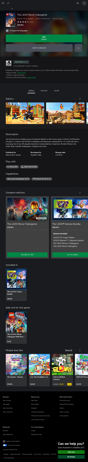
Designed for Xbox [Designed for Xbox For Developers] (36, 434)
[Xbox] (6, 8)
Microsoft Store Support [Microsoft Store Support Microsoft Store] (67, 404)
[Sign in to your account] (84, 3)
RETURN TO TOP (27, 255)
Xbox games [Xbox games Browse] (6, 404)
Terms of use (37, 454)
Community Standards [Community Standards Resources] (37, 412)
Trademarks (46, 454)
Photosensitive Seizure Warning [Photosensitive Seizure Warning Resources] (40, 415)
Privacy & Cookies (27, 454)
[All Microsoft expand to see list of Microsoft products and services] (3, 3)
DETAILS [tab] (31, 91)
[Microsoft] (44, 1)
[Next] (79, 99)
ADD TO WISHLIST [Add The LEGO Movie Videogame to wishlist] (39, 48)
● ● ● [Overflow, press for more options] (78, 48)
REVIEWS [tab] (44, 91)
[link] (16, 285)
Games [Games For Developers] (33, 430)
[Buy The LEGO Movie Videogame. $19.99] (44, 38)
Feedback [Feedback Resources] (34, 408)
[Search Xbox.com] (8, 3)
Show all (68, 350)
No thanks (71, 457)
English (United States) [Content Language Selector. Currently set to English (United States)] (13, 441)
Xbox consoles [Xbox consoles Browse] (7, 400)
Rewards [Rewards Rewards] (5, 430)
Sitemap (6, 454)
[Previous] (75, 99)
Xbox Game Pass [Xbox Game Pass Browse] (7, 408)
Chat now (71, 452)
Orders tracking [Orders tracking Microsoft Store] (64, 412)
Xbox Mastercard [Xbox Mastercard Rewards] (8, 434)
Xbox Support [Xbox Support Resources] (35, 404)
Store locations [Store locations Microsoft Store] (64, 415)
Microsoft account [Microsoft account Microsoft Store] (65, 400)
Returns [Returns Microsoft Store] (62, 408)
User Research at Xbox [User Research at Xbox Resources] (37, 419)
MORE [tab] (56, 91)
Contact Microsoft (15, 454)
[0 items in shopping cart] (78, 3)
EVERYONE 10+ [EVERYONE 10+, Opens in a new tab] (21, 62)
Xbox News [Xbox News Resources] (34, 400)
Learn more (21, 72)
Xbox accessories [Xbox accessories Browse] (8, 412)
